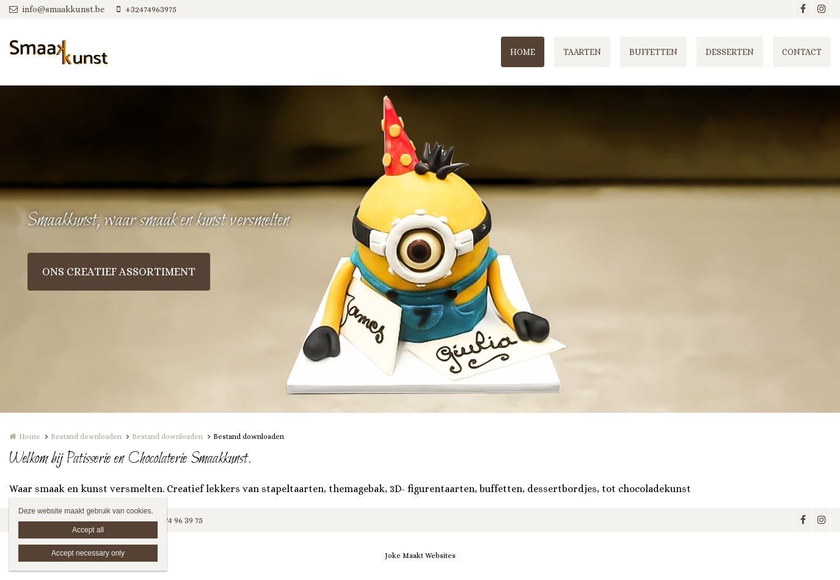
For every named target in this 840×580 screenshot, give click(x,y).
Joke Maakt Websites (420, 555)
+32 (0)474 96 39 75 (168, 520)
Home (29, 436)
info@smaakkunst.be (56, 9)
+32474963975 (147, 9)
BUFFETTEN (653, 52)
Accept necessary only (88, 553)
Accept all (88, 530)
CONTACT (802, 52)
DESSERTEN (730, 52)
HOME (522, 52)
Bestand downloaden (86, 436)
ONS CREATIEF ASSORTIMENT (118, 272)
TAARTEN (582, 52)
